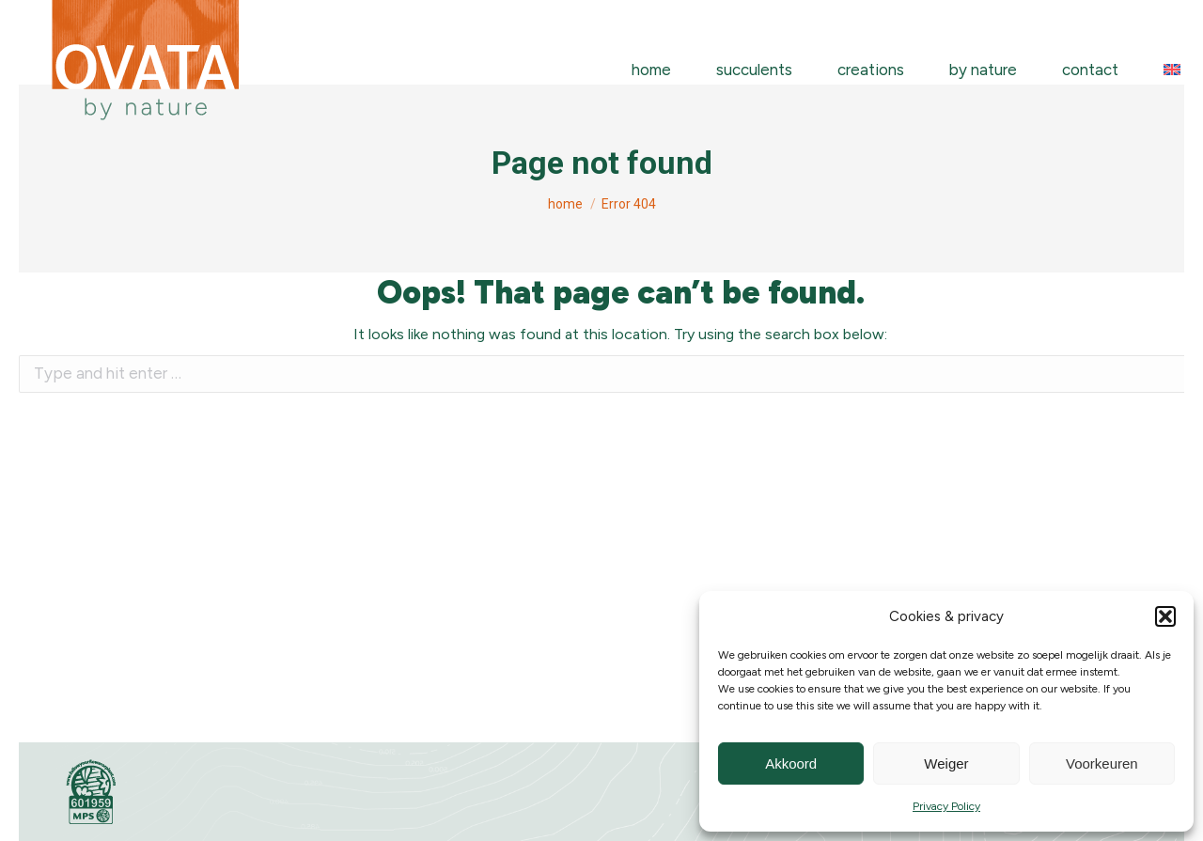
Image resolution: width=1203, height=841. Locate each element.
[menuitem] (1172, 70)
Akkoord (791, 763)
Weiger (946, 763)
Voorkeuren (1102, 763)
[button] (1165, 616)
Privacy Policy (946, 806)
